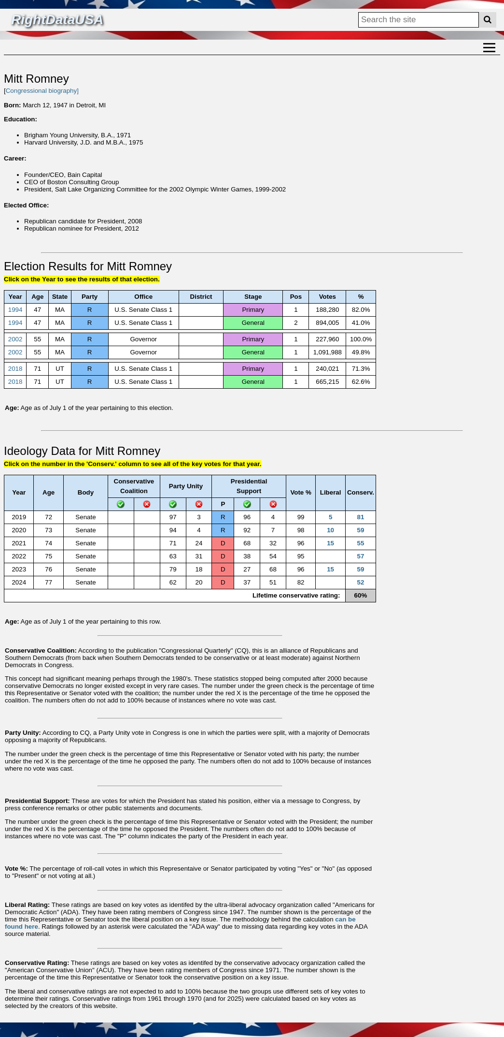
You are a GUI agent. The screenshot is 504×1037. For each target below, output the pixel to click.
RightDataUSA (57, 19)
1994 (15, 309)
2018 (15, 368)
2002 (15, 339)
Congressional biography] (42, 90)
